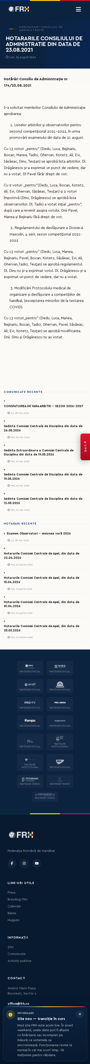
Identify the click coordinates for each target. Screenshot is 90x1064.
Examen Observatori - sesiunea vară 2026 (39, 533)
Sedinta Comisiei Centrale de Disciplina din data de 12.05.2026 (43, 501)
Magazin (14, 920)
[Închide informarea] (80, 1014)
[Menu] (78, 9)
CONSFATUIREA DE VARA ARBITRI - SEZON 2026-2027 (43, 406)
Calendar (14, 906)
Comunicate (17, 954)
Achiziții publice (19, 961)
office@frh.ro (18, 1003)
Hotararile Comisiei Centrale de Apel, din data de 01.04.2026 (41, 604)
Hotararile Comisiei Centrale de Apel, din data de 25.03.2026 (41, 628)
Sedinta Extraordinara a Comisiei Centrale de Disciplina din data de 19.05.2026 (39, 452)
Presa (11, 892)
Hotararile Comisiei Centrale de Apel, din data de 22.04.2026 (41, 555)
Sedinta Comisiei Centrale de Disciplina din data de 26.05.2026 (43, 428)
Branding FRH (17, 899)
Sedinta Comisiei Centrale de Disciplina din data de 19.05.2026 (43, 476)
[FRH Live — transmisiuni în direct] (85, 447)
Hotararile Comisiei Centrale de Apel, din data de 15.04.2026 (41, 580)
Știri (11, 947)
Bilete (12, 913)
